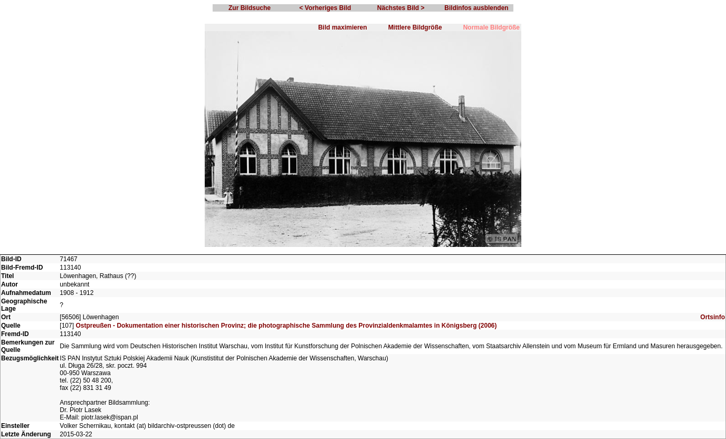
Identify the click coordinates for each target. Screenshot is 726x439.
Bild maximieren (342, 27)
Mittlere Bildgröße (415, 27)
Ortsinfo (712, 317)
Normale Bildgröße (491, 27)
